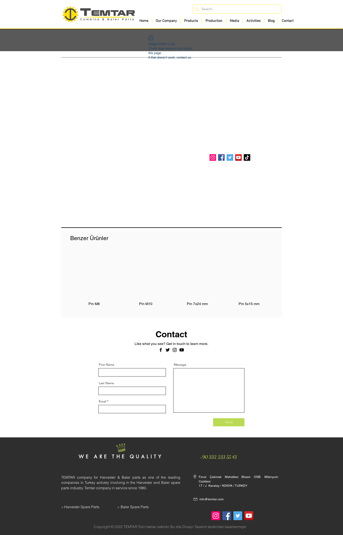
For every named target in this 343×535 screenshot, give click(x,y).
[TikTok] (247, 157)
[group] (171, 281)
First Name (106, 364)
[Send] (228, 422)
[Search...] (236, 9)
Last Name (106, 383)
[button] (191, 21)
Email (102, 401)
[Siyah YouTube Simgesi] (181, 350)
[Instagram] (213, 157)
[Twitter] (230, 157)
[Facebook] (221, 157)
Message (180, 364)
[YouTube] (238, 157)
